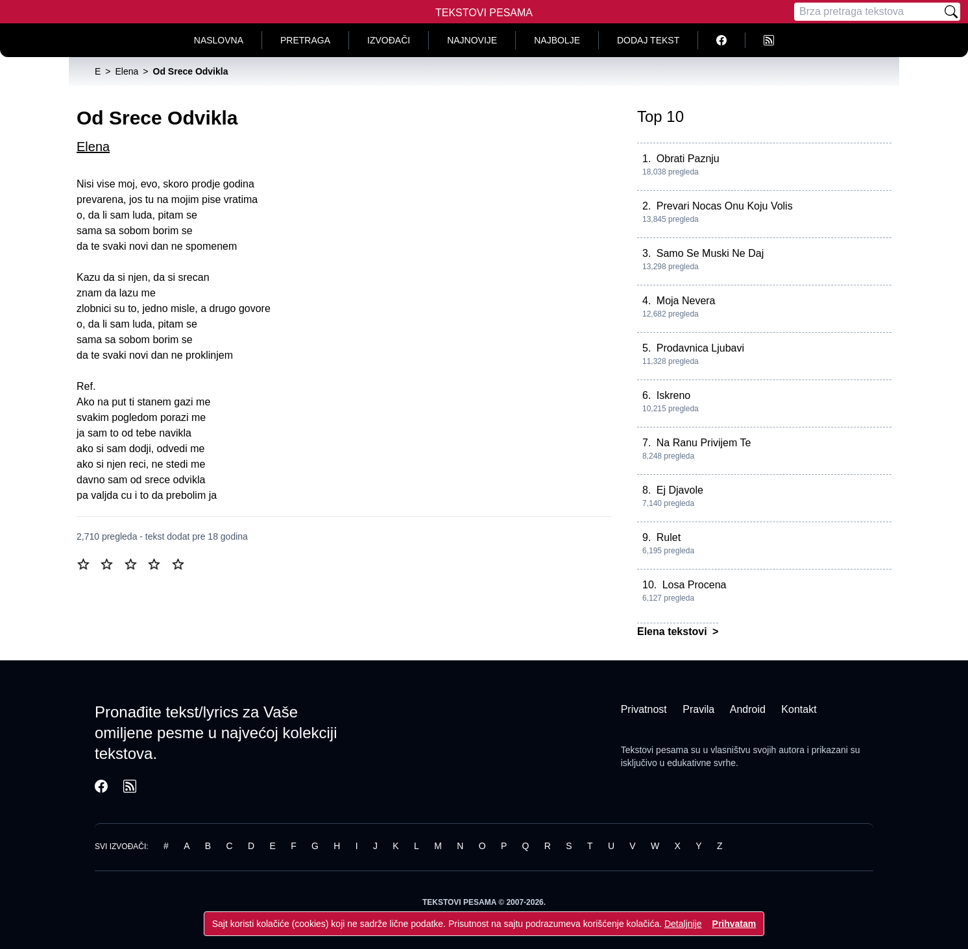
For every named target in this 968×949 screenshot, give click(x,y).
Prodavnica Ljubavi (700, 348)
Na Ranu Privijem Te (704, 442)
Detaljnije (683, 924)
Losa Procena (694, 584)
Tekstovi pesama (654, 750)
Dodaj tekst (648, 40)
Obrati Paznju (688, 158)
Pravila (698, 709)
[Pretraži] (951, 12)
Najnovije (472, 40)
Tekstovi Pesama (484, 12)
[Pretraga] (868, 12)
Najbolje (557, 40)
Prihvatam (734, 924)
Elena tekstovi (673, 631)
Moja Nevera (686, 300)
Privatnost (644, 709)
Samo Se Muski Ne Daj (710, 253)
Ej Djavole (680, 490)
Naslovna (218, 40)
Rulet (669, 537)
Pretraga (305, 40)
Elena (93, 146)
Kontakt (798, 709)
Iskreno (673, 395)
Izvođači (388, 40)
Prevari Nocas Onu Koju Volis (725, 205)
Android (748, 709)
